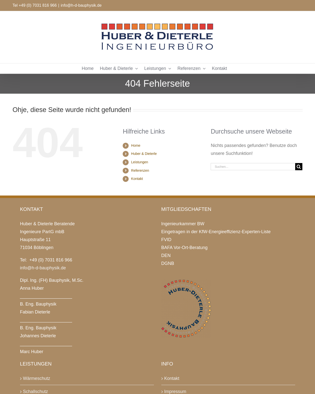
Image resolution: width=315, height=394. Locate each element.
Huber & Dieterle (144, 154)
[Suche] (298, 166)
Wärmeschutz (36, 378)
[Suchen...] (253, 166)
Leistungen (139, 162)
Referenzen (140, 170)
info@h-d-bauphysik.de (81, 5)
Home (135, 145)
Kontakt (137, 179)
